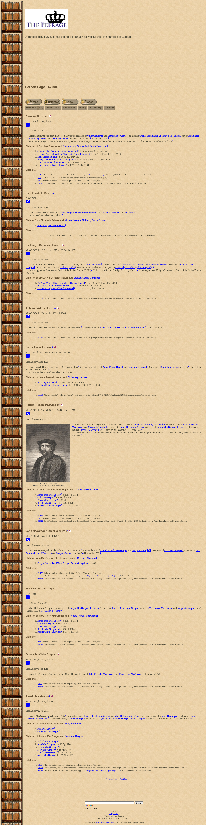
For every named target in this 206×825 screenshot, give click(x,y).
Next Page (109, 107)
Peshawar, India (67, 267)
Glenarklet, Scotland (89, 430)
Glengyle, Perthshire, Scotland (147, 424)
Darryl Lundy (114, 813)
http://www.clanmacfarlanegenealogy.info (103, 576)
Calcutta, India (94, 264)
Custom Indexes (53, 107)
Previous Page (95, 107)
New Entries (31, 107)
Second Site (110, 822)
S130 (40, 180)
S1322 (40, 521)
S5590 (40, 298)
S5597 (40, 235)
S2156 (40, 175)
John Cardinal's (100, 822)
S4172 (40, 515)
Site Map (82, 107)
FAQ (41, 107)
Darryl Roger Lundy (96, 175)
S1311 (40, 183)
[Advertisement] (114, 62)
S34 (39, 178)
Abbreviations (69, 107)
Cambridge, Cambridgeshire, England (133, 267)
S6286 (40, 576)
